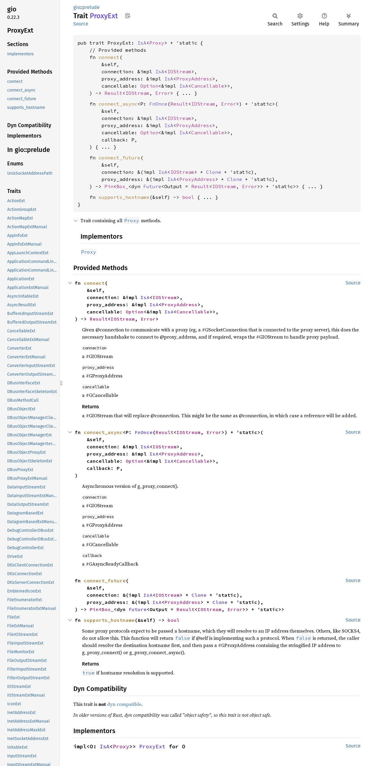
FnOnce (158, 104)
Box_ (122, 186)
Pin (108, 186)
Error (162, 93)
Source (80, 24)
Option (149, 86)
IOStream (179, 71)
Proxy (156, 43)
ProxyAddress (194, 79)
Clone (213, 172)
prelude (91, 7)
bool (188, 197)
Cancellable (207, 86)
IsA (141, 43)
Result (113, 93)
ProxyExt (152, 746)
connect (108, 57)
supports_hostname (123, 197)
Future (152, 186)
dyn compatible (124, 704)
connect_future (119, 158)
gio (76, 7)
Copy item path (128, 15)
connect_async (117, 104)
